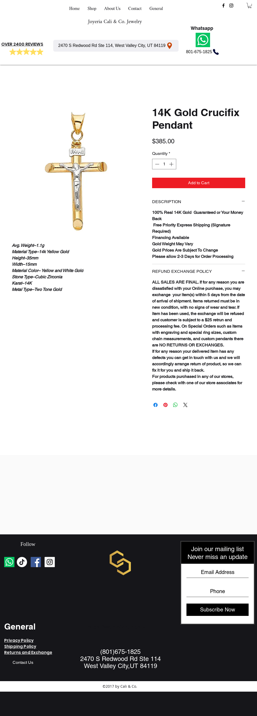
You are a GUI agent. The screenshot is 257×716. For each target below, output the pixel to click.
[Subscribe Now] (217, 610)
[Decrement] (156, 164)
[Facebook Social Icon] (36, 562)
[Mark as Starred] (12, 51)
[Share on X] (185, 405)
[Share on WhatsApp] (175, 405)
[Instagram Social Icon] (50, 562)
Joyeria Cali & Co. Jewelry (115, 22)
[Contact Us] (22, 663)
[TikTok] (22, 562)
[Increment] (171, 164)
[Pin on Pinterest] (165, 405)
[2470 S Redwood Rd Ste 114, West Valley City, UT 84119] (116, 46)
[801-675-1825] (203, 51)
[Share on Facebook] (155, 405)
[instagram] (231, 5)
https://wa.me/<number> (116, 627)
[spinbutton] (164, 164)
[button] (250, 5)
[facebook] (223, 5)
